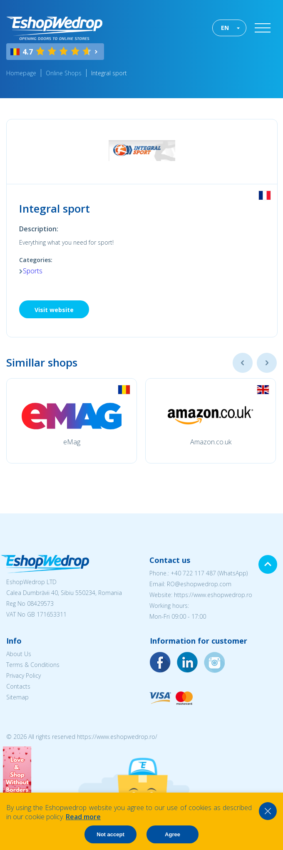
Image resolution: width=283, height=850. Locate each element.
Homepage (21, 73)
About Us (18, 654)
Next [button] (267, 363)
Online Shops (64, 73)
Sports (32, 270)
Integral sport (109, 73)
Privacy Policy (23, 675)
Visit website (54, 310)
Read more (83, 816)
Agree (172, 834)
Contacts (18, 686)
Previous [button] (243, 363)
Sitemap (17, 697)
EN (225, 28)
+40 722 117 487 (193, 573)
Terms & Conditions (33, 665)
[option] (71, 420)
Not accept (110, 834)
